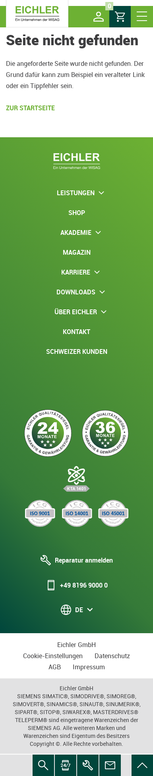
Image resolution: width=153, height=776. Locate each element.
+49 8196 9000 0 (77, 585)
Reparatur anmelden (77, 560)
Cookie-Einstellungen (53, 655)
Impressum (89, 667)
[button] (98, 16)
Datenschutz (112, 655)
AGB (54, 667)
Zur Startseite (30, 108)
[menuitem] (142, 765)
